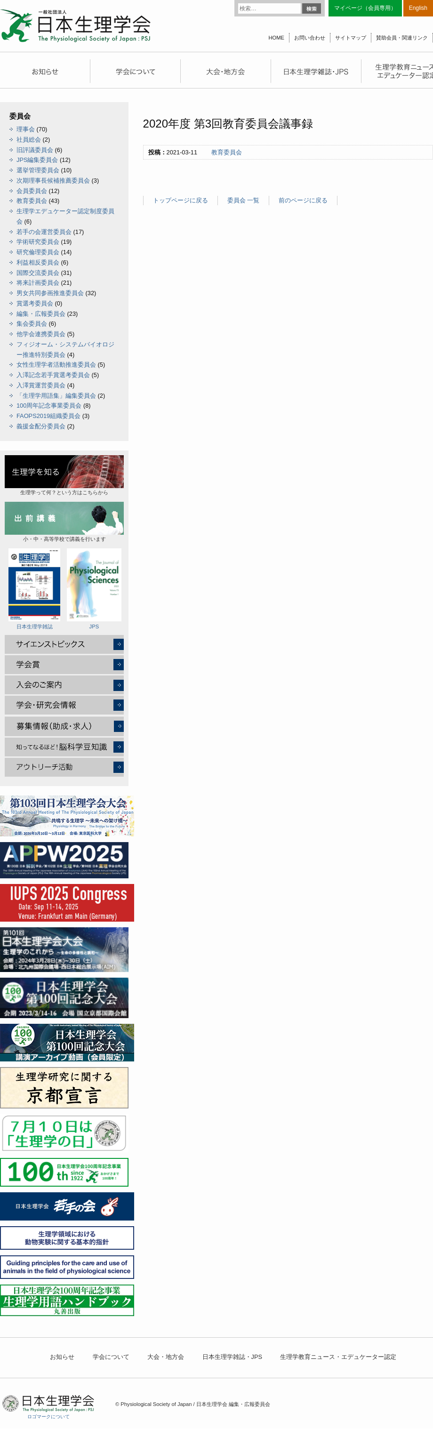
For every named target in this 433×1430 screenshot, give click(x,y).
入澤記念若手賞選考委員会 (53, 374)
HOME (276, 37)
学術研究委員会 (37, 241)
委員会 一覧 (243, 200)
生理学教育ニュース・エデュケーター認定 (338, 1356)
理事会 (25, 129)
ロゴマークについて (48, 1416)
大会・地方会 (165, 1356)
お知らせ (62, 1356)
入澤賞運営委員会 (40, 385)
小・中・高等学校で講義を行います (64, 522)
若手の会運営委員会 (44, 231)
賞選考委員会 (34, 303)
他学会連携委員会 (40, 333)
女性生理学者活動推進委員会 (56, 364)
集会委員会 (31, 323)
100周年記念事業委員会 (48, 405)
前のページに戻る (303, 200)
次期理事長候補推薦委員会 (53, 180)
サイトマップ (350, 37)
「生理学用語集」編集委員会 (56, 395)
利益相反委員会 (37, 262)
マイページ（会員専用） (365, 8)
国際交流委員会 (37, 272)
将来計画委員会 (37, 282)
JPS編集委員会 (37, 159)
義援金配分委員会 (40, 426)
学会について (111, 1356)
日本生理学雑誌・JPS (232, 1356)
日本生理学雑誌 (34, 588)
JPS (94, 588)
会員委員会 (31, 190)
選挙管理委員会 (37, 170)
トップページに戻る (180, 200)
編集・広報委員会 (40, 313)
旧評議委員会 (34, 149)
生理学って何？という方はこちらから (64, 475)
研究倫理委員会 (37, 252)
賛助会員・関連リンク (402, 37)
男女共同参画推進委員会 (50, 293)
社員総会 (28, 139)
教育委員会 (226, 152)
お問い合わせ (309, 37)
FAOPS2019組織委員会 (48, 415)
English (418, 8)
